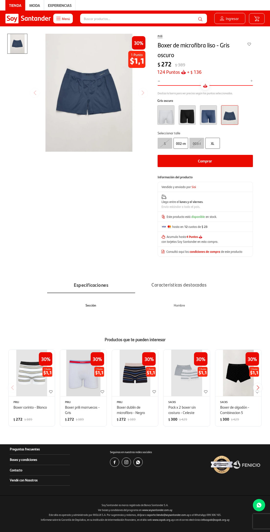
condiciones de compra (205, 251)
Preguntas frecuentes (25, 449)
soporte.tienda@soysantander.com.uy (168, 515)
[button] (200, 18)
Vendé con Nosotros (24, 480)
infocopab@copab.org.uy (215, 519)
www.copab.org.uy (163, 519)
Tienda (15, 5)
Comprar (205, 161)
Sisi (194, 186)
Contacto (16, 470)
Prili (160, 36)
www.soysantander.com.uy (157, 510)
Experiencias (60, 5)
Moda (34, 5)
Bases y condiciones (23, 459)
